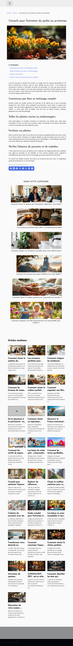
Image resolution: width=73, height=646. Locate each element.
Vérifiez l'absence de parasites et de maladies (24, 77)
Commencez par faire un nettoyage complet (23, 68)
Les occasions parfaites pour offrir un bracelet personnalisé (39, 227)
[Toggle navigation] (9, 3)
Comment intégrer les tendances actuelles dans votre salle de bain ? (36, 251)
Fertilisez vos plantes (16, 74)
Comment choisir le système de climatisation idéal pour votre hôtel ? (36, 204)
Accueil (9, 13)
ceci (15, 109)
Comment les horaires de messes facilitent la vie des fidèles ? (39, 274)
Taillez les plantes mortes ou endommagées (24, 71)
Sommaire (14, 65)
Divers (15, 13)
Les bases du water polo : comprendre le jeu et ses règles (36, 453)
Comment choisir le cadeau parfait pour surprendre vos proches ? (37, 297)
